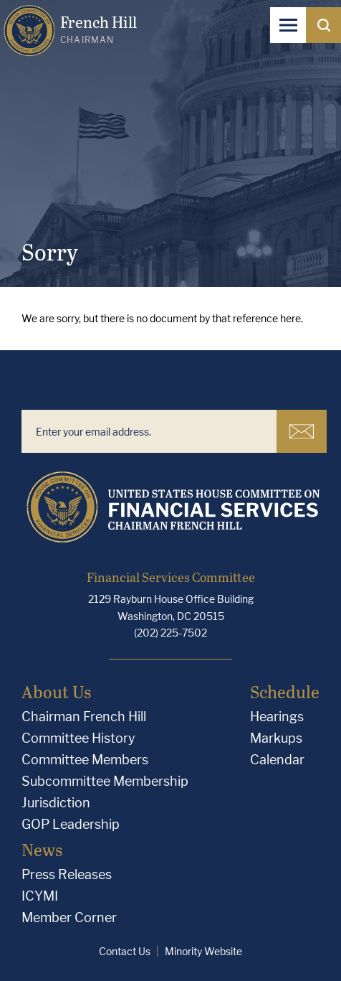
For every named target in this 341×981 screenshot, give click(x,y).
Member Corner (69, 917)
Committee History (78, 738)
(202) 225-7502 (170, 632)
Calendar (277, 759)
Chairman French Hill (83, 716)
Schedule (285, 691)
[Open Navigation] (288, 25)
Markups (276, 738)
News (41, 849)
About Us (56, 691)
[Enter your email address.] (149, 431)
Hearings (277, 716)
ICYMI (39, 895)
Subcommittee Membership (104, 781)
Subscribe (301, 431)
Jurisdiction (55, 802)
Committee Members (84, 759)
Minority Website (203, 951)
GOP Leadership (70, 824)
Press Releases (66, 874)
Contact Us (124, 951)
